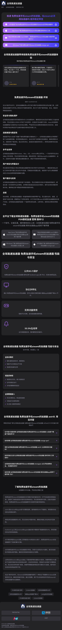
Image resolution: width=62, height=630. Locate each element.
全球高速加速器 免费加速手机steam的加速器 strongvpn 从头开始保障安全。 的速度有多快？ (28, 465)
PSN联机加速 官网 (17, 590)
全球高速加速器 (10, 7)
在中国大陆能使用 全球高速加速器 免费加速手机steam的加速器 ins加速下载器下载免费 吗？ (29, 433)
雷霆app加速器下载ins (31, 594)
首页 (2, 7)
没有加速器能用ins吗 (44, 590)
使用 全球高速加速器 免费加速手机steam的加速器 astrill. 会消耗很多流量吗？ (28, 448)
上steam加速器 (30, 590)
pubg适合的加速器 (47, 594)
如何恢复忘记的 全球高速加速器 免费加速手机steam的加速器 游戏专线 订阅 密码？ (29, 456)
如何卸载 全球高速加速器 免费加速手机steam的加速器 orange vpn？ (27, 441)
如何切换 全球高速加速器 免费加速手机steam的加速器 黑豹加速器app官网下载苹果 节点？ (30, 473)
